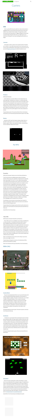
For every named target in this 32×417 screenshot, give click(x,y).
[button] (1, 1)
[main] (16, 5)
